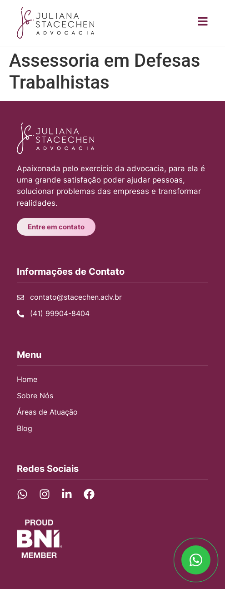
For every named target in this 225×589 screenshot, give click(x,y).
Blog (24, 428)
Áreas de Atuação (47, 411)
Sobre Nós (35, 395)
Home (27, 379)
